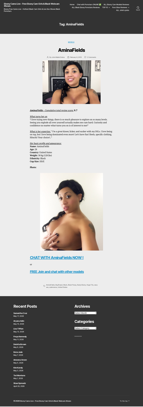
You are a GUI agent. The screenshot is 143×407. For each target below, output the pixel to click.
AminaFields (71, 50)
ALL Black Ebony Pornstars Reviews (115, 7)
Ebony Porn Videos (80, 336)
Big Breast (59, 285)
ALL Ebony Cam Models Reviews (86, 7)
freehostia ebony (76, 336)
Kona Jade (18, 353)
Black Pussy (73, 285)
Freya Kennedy (20, 337)
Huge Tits (90, 285)
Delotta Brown (20, 345)
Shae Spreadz (20, 384)
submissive (53, 288)
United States (63, 288)
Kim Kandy (18, 368)
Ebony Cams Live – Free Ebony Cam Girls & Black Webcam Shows (47, 402)
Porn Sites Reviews (104, 10)
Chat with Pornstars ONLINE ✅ (117, 5)
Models (71, 43)
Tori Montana (19, 376)
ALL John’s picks (122, 10)
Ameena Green (20, 360)
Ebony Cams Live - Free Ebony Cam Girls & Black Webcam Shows (34, 5)
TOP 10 (89, 10)
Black (66, 285)
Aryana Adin (19, 321)
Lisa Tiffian (18, 329)
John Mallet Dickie (57, 58)
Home (100, 5)
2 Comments (92, 58)
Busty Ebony (82, 285)
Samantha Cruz (20, 314)
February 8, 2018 (76, 58)
